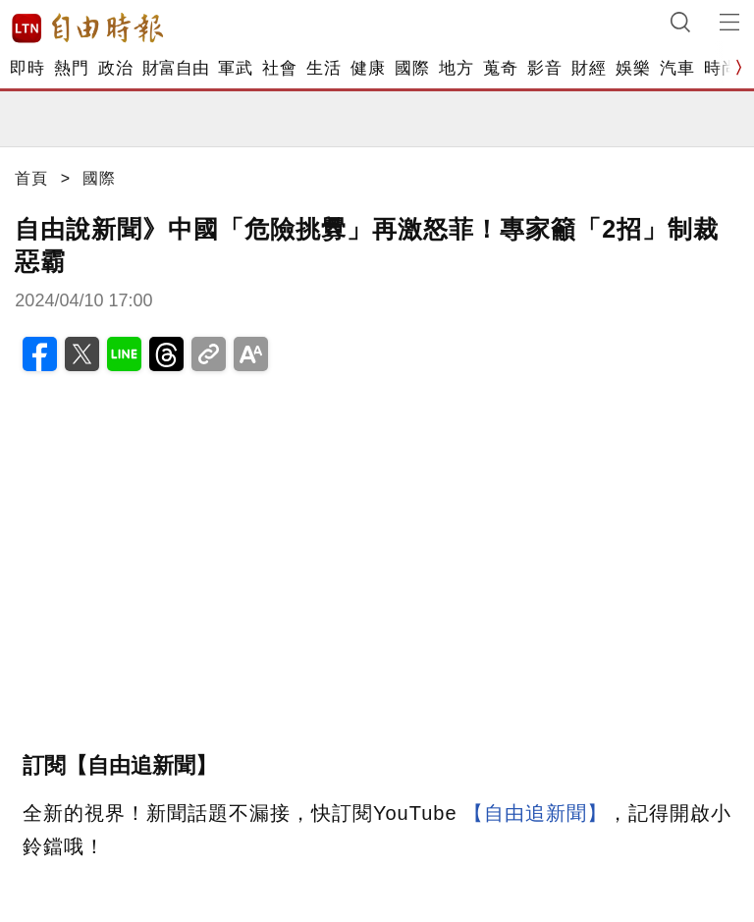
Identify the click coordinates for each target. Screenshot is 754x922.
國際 (412, 68)
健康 (367, 68)
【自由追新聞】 (535, 813)
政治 (115, 68)
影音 (544, 68)
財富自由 (175, 68)
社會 (279, 68)
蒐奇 (500, 68)
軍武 (235, 68)
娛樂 (633, 68)
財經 (588, 68)
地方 (456, 68)
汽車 (677, 68)
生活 (323, 68)
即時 (27, 68)
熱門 (71, 68)
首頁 (31, 178)
